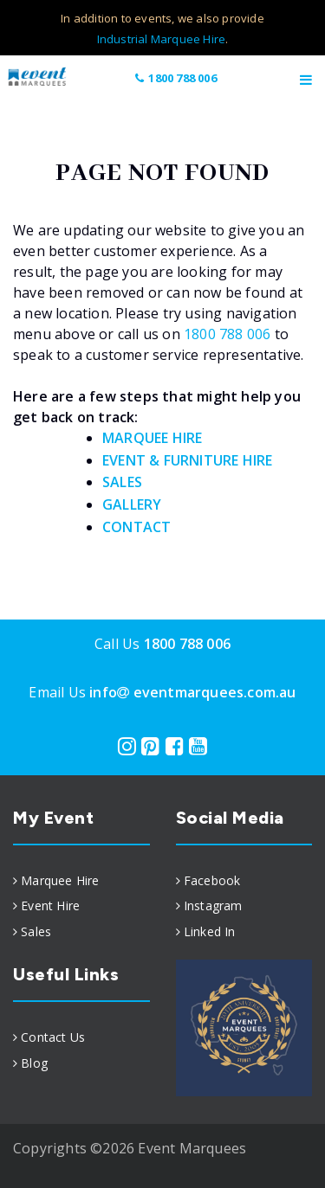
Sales (36, 931)
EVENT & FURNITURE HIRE (187, 460)
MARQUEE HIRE (152, 437)
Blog (34, 1063)
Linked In (210, 931)
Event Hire (50, 905)
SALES (122, 481)
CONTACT (136, 526)
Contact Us (53, 1037)
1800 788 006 (175, 78)
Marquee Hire (60, 880)
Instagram (213, 905)
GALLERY (131, 504)
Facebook (212, 880)
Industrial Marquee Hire (161, 39)
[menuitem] (81, 880)
